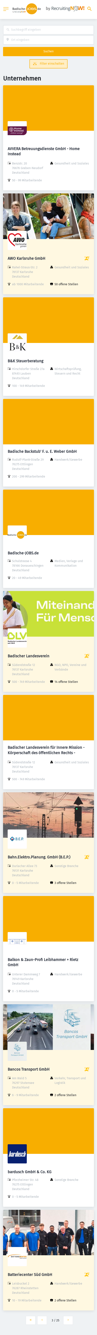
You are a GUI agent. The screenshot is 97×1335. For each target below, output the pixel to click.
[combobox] (48, 30)
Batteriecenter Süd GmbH (30, 1274)
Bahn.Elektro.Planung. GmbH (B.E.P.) (39, 857)
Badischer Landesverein (28, 656)
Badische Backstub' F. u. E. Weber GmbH (42, 451)
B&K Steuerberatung (25, 361)
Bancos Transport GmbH (29, 1069)
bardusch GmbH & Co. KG (29, 1172)
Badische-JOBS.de (23, 553)
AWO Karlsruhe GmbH (26, 258)
